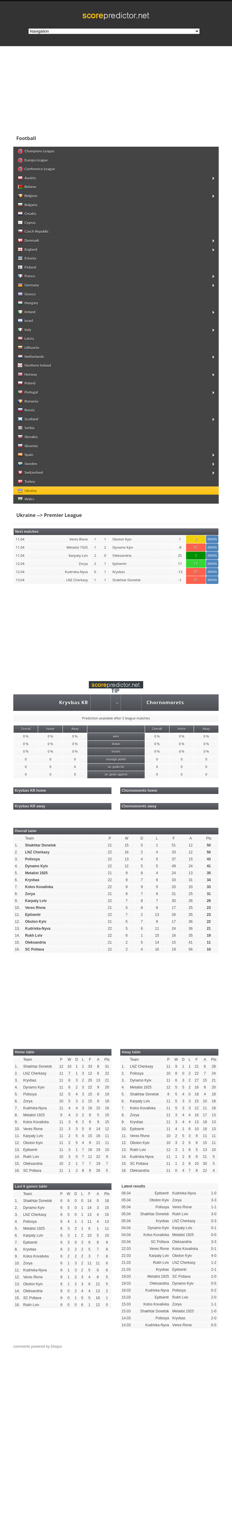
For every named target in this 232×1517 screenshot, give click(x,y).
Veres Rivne (35, 908)
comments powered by (37, 1346)
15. (17, 942)
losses (116, 751)
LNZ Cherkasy (37, 852)
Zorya (30, 894)
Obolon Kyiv (36, 921)
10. (17, 908)
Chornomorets (165, 702)
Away (75, 729)
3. (16, 859)
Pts (208, 838)
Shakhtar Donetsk (40, 845)
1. (16, 845)
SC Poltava (34, 949)
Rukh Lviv (33, 935)
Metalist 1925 (36, 873)
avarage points (116, 759)
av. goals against (116, 774)
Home (50, 729)
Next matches (27, 532)
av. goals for (116, 767)
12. (17, 921)
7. (16, 887)
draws (116, 744)
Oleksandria (35, 942)
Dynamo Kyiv (36, 866)
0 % (25, 736)
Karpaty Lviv (36, 901)
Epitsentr (33, 915)
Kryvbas (32, 880)
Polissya (32, 859)
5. (16, 873)
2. (16, 852)
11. (17, 915)
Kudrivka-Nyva (37, 928)
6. (16, 880)
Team (29, 838)
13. (17, 928)
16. (17, 949)
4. (16, 866)
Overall (26, 729)
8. (16, 894)
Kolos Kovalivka (39, 887)
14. (17, 935)
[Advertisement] (116, 88)
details (212, 539)
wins (116, 736)
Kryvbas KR (73, 702)
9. (16, 901)
